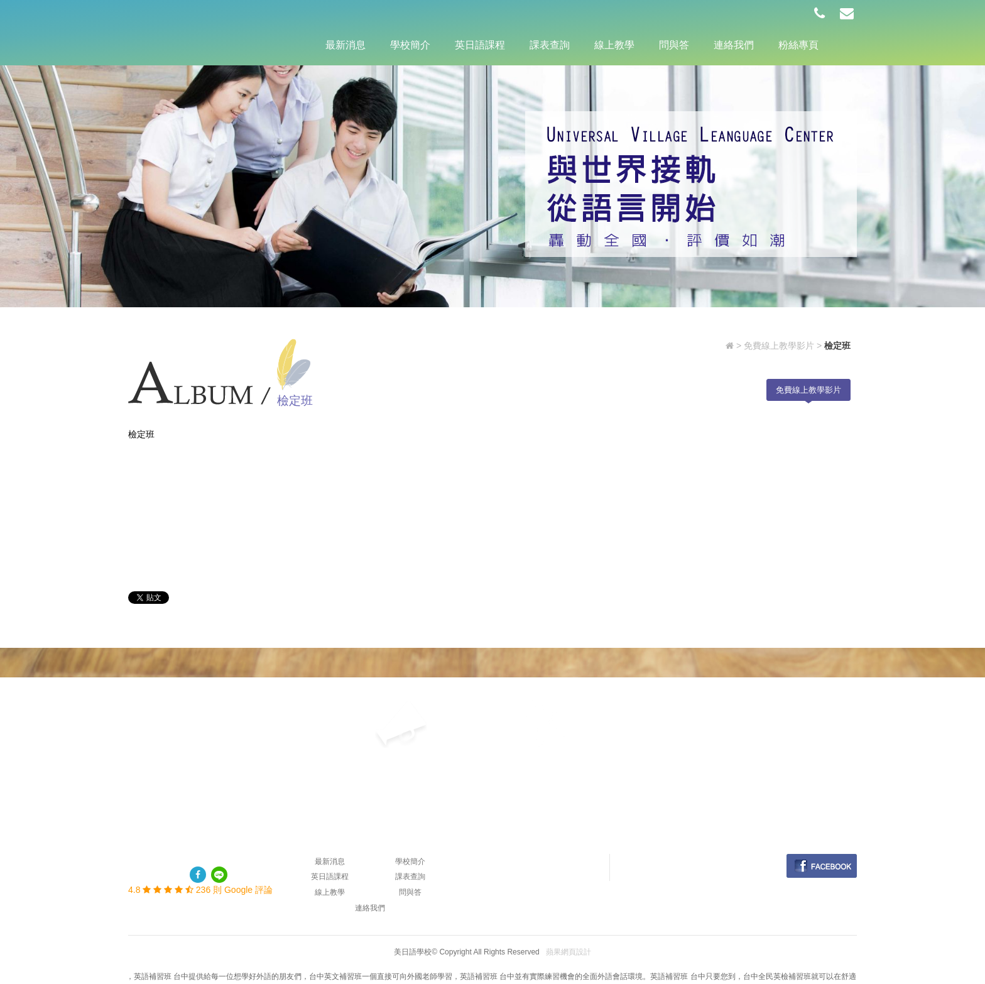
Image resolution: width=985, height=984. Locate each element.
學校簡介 (410, 45)
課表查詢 (550, 45)
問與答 (674, 45)
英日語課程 (480, 45)
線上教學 (614, 45)
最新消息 (345, 45)
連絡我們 (734, 45)
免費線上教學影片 (779, 346)
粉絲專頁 (798, 45)
